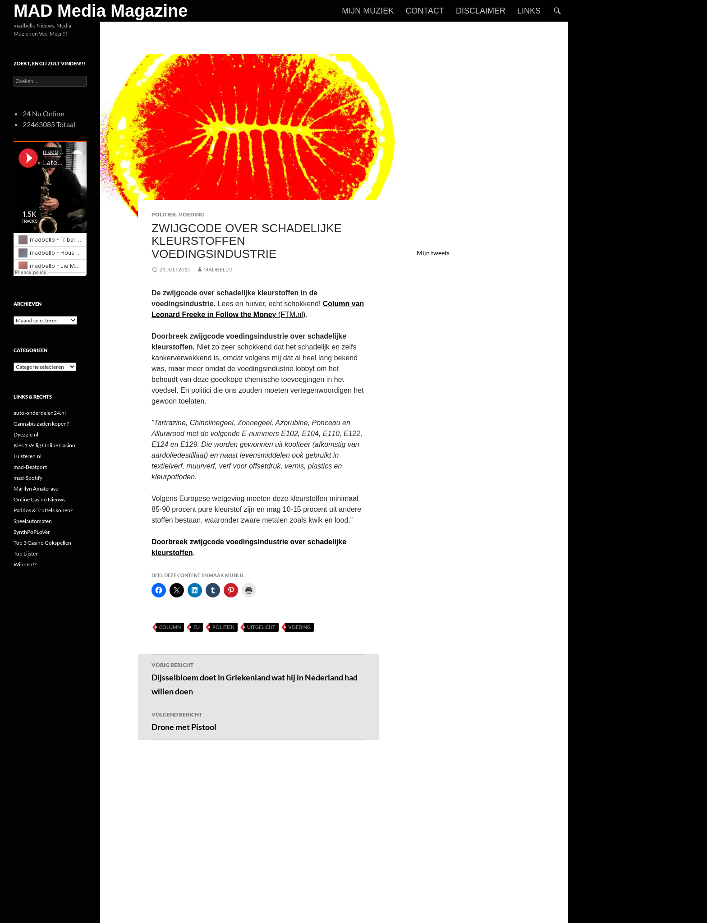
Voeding (191, 214)
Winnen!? (25, 564)
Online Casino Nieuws (39, 499)
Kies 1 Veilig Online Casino (44, 445)
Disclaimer (480, 10)
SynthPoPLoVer (32, 531)
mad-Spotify (28, 477)
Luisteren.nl (27, 456)
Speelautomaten (33, 521)
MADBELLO (218, 269)
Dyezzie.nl (26, 434)
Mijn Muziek (368, 10)
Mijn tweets (433, 253)
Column (170, 627)
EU (196, 627)
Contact (424, 10)
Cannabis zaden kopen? (41, 423)
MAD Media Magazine (101, 10)
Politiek (164, 214)
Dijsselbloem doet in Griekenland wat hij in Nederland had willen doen (258, 678)
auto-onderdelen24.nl (40, 412)
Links (529, 10)
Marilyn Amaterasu (36, 488)
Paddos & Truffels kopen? (43, 510)
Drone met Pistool (258, 720)
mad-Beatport (30, 467)
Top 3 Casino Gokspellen (42, 542)
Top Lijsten (26, 553)
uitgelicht (261, 627)
